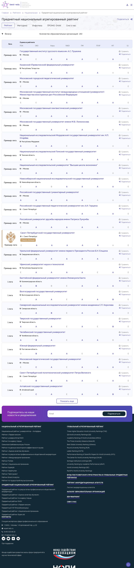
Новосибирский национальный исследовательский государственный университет (62, 178)
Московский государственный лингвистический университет (51, 108)
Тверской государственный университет (40, 318)
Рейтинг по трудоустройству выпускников (17, 480)
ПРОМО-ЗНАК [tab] (54, 25)
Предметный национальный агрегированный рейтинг (28, 485)
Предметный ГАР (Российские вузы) (15, 508)
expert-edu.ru (8, 528)
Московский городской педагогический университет (47, 78)
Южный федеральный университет (37, 345)
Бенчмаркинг (73, 497)
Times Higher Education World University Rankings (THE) (87, 431)
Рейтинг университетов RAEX (13, 438)
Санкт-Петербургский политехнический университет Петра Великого (55, 372)
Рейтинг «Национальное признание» (15, 464)
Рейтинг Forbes (7, 461)
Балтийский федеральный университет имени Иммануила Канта (52, 277)
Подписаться (114, 413)
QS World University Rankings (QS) (79, 435)
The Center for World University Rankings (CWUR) (84, 458)
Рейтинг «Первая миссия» (11, 435)
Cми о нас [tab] (71, 25)
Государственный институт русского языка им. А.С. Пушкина (50, 51)
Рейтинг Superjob (8, 467)
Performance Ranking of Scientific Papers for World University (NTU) (91, 454)
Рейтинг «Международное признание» (16, 458)
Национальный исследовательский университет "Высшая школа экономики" (59, 165)
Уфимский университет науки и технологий (42, 264)
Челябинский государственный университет (42, 332)
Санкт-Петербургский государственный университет (47, 232)
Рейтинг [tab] (8, 25)
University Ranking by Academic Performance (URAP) (86, 464)
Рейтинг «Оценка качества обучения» (15, 451)
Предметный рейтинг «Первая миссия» (16, 505)
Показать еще (67, 401)
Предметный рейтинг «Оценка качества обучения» (20, 495)
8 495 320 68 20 (9, 532)
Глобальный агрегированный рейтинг (85, 427)
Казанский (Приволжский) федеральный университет (47, 64)
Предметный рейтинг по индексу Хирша (16, 498)
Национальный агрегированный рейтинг (21, 427)
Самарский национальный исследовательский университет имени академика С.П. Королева (66, 304)
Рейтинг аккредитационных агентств (85, 483)
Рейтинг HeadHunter (9, 471)
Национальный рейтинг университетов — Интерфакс (21, 431)
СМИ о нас (71, 502)
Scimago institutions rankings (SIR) (79, 461)
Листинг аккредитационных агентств (81, 487)
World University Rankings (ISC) (78, 467)
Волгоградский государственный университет (43, 291)
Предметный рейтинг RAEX (12, 501)
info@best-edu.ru (10, 535)
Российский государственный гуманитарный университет (49, 192)
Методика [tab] (22, 25)
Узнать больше (28, 240)
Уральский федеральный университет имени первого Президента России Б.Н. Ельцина (64, 250)
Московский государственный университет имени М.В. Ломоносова (54, 121)
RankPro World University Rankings (79, 471)
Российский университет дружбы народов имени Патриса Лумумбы (54, 219)
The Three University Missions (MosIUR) (81, 441)
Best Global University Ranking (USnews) (81, 444)
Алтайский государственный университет (41, 386)
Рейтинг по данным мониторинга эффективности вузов (22, 448)
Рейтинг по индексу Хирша (12, 441)
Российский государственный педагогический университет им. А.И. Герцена (59, 205)
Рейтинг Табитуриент (10, 474)
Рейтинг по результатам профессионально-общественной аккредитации (29, 454)
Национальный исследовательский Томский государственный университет (58, 151)
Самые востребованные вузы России (16, 444)
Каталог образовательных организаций (86, 492)
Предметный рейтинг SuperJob (13, 514)
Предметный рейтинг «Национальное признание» (20, 511)
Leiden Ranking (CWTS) (75, 451)
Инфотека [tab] (37, 25)
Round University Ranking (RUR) (78, 448)
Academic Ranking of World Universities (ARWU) (84, 438)
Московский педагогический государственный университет (50, 359)
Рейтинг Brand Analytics (10, 477)
